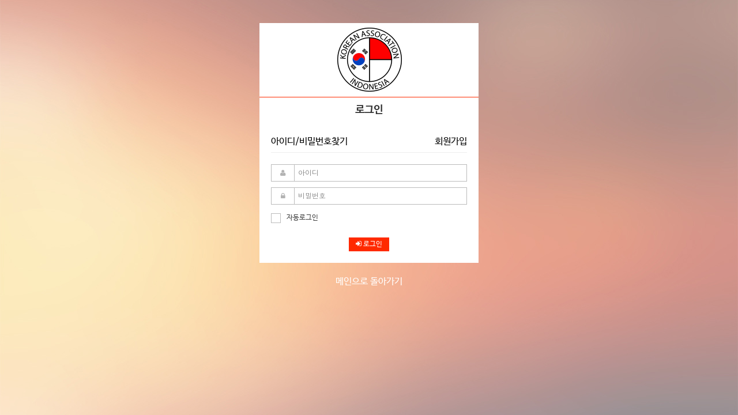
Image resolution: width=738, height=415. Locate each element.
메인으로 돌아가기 (369, 281)
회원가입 (451, 141)
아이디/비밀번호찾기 (309, 141)
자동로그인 (294, 218)
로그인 (369, 244)
